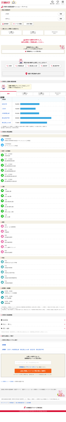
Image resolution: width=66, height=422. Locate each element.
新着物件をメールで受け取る (34, 51)
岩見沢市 (45, 66)
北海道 (4, 345)
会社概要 (28, 402)
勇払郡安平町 (56, 66)
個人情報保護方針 (20, 402)
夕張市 (4, 349)
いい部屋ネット (5, 381)
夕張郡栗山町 (20, 66)
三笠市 (10, 66)
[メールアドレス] (33, 362)
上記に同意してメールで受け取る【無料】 (33, 371)
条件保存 (6, 23)
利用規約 (11, 402)
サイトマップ (4, 402)
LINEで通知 (29, 23)
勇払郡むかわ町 (33, 66)
